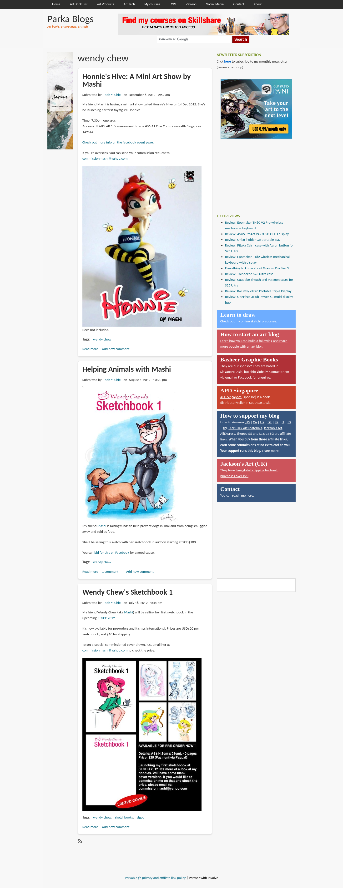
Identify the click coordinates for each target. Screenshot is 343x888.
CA (255, 422)
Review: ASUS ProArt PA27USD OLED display (257, 234)
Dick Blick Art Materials (245, 428)
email (229, 377)
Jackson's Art (273, 428)
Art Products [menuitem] (105, 4)
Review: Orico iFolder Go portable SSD (252, 239)
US (248, 422)
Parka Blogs (70, 19)
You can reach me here (236, 495)
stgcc (140, 817)
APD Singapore (231, 397)
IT (283, 422)
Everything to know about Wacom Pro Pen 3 (257, 268)
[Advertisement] (252, 172)
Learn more (270, 451)
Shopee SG (244, 433)
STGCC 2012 (106, 618)
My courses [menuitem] (152, 4)
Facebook (245, 377)
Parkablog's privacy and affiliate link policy (155, 878)
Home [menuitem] (56, 4)
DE (269, 422)
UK (262, 422)
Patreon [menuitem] (191, 4)
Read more (90, 349)
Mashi (101, 526)
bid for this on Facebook (111, 552)
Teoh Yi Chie (112, 95)
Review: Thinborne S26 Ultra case (249, 274)
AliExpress (227, 433)
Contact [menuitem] (238, 4)
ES (289, 422)
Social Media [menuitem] (215, 4)
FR (276, 422)
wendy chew (102, 339)
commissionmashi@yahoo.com (105, 158)
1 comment (110, 571)
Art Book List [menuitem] (78, 4)
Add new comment (116, 349)
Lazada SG (266, 433)
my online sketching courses (256, 321)
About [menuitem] (257, 4)
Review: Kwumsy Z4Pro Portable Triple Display (258, 291)
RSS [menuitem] (173, 4)
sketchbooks (124, 817)
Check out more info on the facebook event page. (118, 142)
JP (224, 428)
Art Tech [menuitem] (129, 4)
